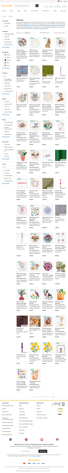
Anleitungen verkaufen (42, 417)
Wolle (20, 405)
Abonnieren (43, 451)
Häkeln (18, 10)
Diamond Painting (23, 427)
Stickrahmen (43, 23)
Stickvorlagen (52, 25)
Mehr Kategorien (45, 10)
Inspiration (21, 433)
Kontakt (38, 408)
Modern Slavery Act (41, 414)
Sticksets (54, 27)
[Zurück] (27, 397)
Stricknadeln (22, 411)
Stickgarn (53, 22)
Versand (4, 408)
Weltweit (33, 470)
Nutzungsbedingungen (7, 425)
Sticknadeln (26, 23)
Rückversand (5, 411)
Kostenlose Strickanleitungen (26, 421)
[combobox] (25, 5)
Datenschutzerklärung (7, 422)
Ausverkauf (21, 430)
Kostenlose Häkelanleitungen (26, 424)
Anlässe (55, 10)
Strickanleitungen (23, 417)
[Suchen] (37, 5)
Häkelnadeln (22, 414)
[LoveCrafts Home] (34, 460)
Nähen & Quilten (34, 10)
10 (47, 396)
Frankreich (48, 470)
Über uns (39, 405)
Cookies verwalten (6, 431)
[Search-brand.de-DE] (8, 76)
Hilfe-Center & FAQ (6, 414)
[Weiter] (55, 397)
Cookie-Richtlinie (6, 428)
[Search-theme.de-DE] (8, 167)
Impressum (39, 411)
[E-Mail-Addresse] (29, 451)
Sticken (25, 10)
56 (52, 396)
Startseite (4, 10)
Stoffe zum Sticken (26, 25)
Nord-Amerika (38, 470)
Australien (44, 470)
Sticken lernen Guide (40, 28)
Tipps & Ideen (63, 10)
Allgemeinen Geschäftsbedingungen (7, 418)
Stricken (11, 10)
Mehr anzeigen (5, 47)
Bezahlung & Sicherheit (7, 405)
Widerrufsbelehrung (7, 434)
